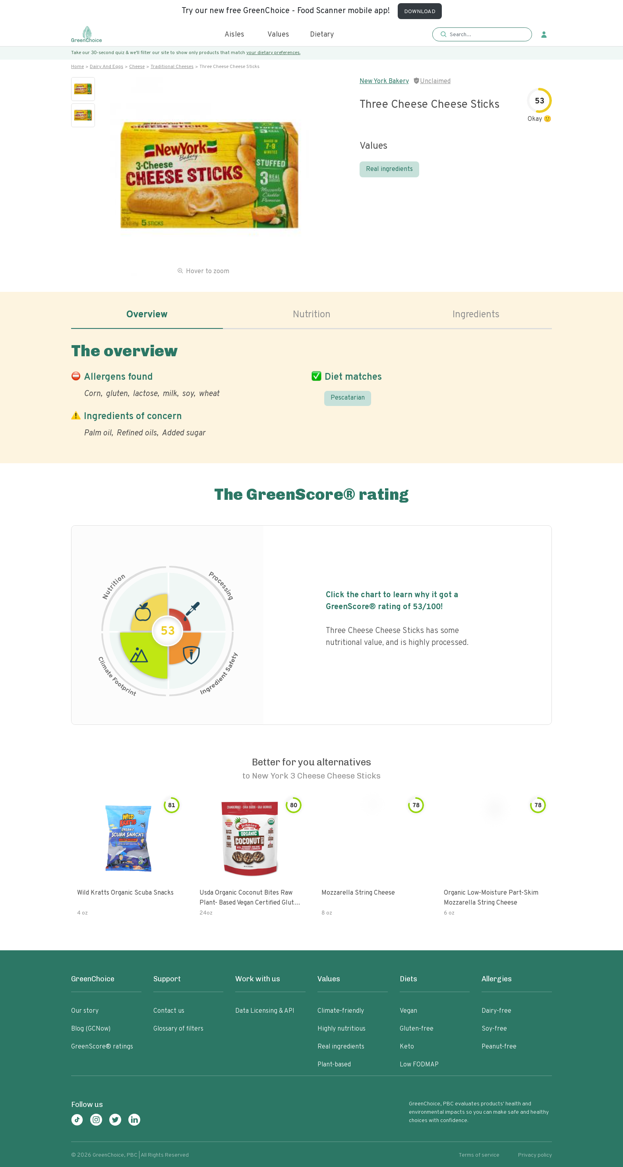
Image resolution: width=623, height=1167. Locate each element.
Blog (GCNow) (90, 1029)
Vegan (408, 1011)
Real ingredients (389, 169)
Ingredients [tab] (476, 315)
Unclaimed (435, 81)
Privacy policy (535, 1155)
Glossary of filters (178, 1029)
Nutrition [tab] (312, 315)
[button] (482, 35)
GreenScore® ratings (102, 1047)
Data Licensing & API (264, 1011)
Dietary (322, 34)
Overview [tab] (147, 315)
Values (278, 34)
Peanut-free (499, 1047)
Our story (85, 1011)
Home (77, 67)
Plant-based (334, 1065)
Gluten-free (416, 1029)
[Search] (486, 35)
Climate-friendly (340, 1011)
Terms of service (479, 1155)
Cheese (137, 67)
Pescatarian (348, 398)
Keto (407, 1047)
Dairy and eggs (106, 67)
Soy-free (494, 1029)
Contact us (168, 1011)
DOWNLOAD (419, 11)
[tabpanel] (311, 388)
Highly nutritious (341, 1029)
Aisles (234, 34)
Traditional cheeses (172, 67)
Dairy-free (496, 1011)
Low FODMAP (419, 1065)
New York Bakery (384, 81)
